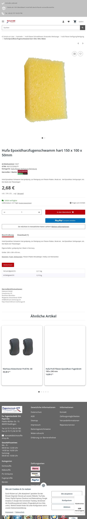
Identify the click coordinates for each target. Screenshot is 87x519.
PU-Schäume (7, 474)
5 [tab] (48, 392)
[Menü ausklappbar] (3, 20)
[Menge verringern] (4, 212)
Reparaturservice (67, 425)
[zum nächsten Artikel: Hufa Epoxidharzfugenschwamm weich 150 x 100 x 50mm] (83, 43)
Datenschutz (20, 512)
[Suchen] (82, 27)
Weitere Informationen (60, 227)
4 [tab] (45, 392)
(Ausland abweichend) (25, 203)
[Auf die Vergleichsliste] (74, 53)
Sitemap (34, 420)
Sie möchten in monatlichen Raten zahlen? (43, 227)
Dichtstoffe (6, 466)
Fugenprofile (7, 478)
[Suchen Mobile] (41, 27)
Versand (20, 193)
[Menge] (22, 212)
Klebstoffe (6, 470)
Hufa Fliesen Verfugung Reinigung (24, 169)
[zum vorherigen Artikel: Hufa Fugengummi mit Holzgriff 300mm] (78, 43)
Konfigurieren (66, 500)
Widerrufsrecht (37, 433)
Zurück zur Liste (8, 37)
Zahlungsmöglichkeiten (70, 416)
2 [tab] (44, 138)
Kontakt (63, 412)
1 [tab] (42, 138)
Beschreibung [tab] (8, 235)
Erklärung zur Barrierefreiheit (43, 437)
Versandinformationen (69, 420)
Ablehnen (66, 507)
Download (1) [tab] (23, 235)
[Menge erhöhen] (39, 212)
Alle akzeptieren (66, 494)
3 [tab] (43, 392)
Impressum (9, 512)
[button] (63, 21)
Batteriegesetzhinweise (41, 429)
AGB (32, 416)
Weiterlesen (7, 265)
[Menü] (83, 496)
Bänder (5, 482)
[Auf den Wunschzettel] (80, 53)
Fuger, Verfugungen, (16, 257)
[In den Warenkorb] (65, 212)
